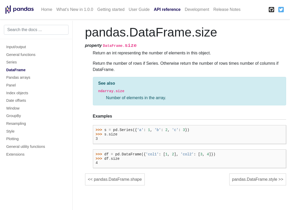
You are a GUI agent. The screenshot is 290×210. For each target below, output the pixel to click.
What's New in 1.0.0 (74, 9)
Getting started (111, 9)
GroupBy (13, 116)
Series (11, 62)
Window (12, 108)
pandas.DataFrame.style (254, 179)
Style (10, 131)
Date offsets (16, 100)
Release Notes (226, 9)
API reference (167, 9)
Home (46, 9)
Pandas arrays (18, 77)
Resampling (16, 123)
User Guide (139, 9)
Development (197, 9)
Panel (11, 85)
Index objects (17, 93)
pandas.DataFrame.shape (118, 179)
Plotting (12, 139)
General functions (21, 55)
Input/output (16, 47)
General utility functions (25, 146)
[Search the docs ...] (36, 30)
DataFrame (15, 70)
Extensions (15, 154)
